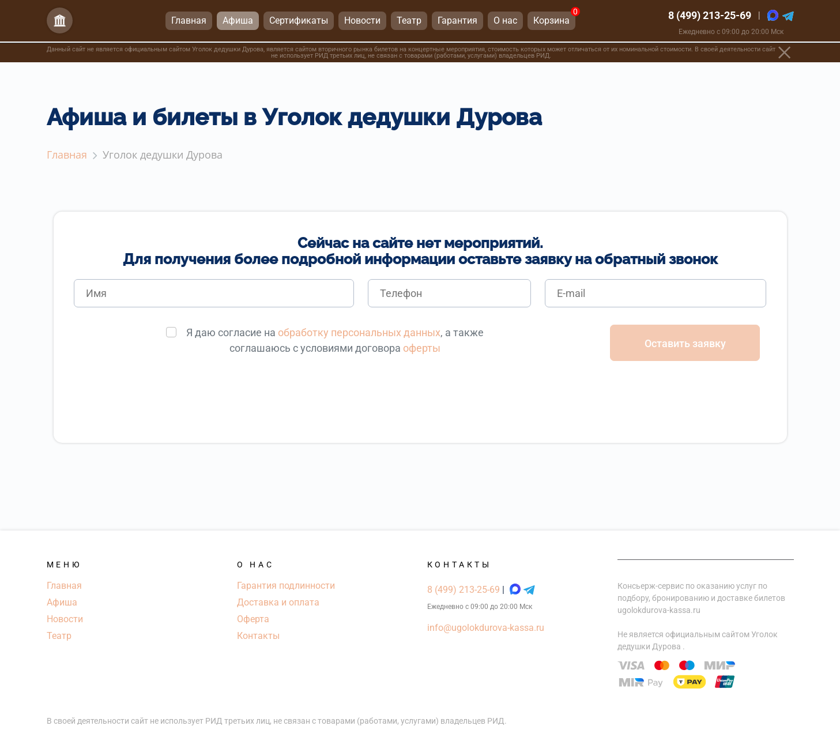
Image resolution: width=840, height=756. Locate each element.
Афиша (62, 602)
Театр (59, 635)
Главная (64, 585)
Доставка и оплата (278, 602)
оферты (421, 348)
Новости (65, 619)
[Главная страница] (59, 22)
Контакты (258, 635)
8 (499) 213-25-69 (709, 17)
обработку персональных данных (359, 332)
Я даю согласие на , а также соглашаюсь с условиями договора (335, 340)
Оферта (253, 619)
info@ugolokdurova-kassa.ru (485, 627)
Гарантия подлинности (286, 585)
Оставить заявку (685, 343)
